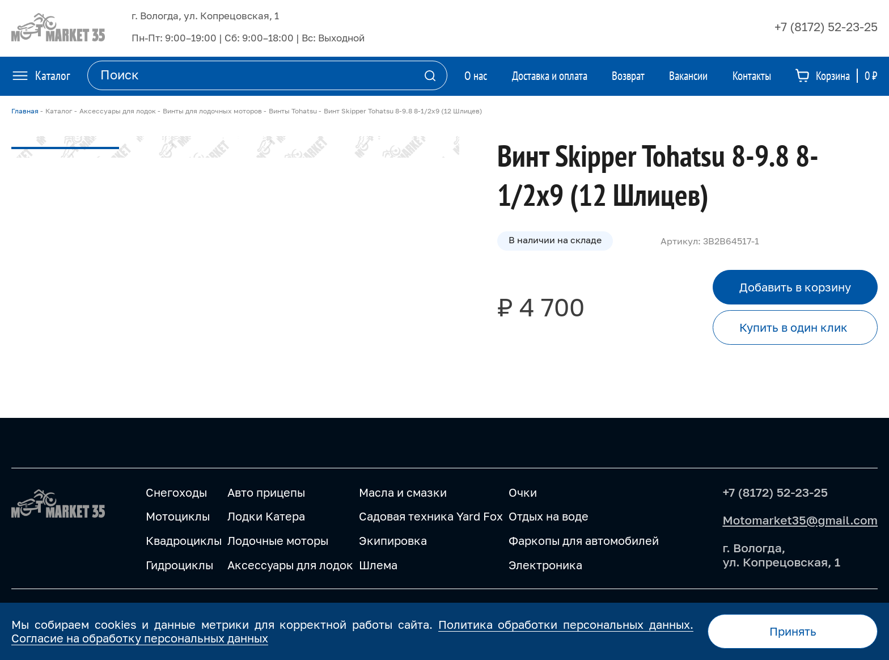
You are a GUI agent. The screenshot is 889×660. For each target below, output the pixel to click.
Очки (523, 492)
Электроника (545, 565)
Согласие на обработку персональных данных (139, 638)
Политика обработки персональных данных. (565, 624)
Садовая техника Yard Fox (431, 516)
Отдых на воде (549, 516)
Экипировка (393, 540)
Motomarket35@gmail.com (800, 520)
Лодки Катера (266, 516)
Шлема (378, 565)
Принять (792, 631)
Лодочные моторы (277, 540)
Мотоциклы (178, 516)
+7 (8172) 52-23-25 (826, 26)
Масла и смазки (403, 492)
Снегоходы (176, 492)
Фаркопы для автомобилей (584, 540)
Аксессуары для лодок (290, 565)
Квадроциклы (184, 540)
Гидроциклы (179, 565)
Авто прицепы (266, 492)
